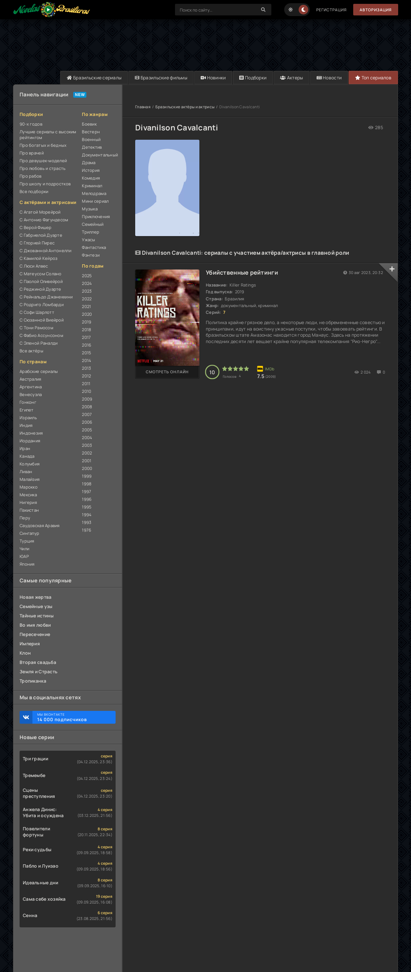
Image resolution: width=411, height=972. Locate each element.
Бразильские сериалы (94, 78)
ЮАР (24, 556)
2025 (87, 275)
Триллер (90, 232)
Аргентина (31, 387)
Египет (27, 410)
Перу (25, 518)
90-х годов (31, 124)
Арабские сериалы (39, 371)
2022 (87, 299)
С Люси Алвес (34, 266)
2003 (87, 445)
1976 (86, 530)
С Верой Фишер (36, 227)
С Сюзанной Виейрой (42, 320)
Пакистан (29, 510)
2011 (86, 383)
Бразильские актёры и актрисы (184, 107)
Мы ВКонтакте (73, 717)
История (91, 170)
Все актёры (31, 351)
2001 (86, 461)
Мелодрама (94, 193)
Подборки (253, 78)
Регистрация (331, 10)
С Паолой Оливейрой (41, 281)
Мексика (28, 495)
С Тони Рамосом (36, 328)
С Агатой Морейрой (40, 212)
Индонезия (31, 433)
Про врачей (32, 153)
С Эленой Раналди (38, 343)
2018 (86, 329)
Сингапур (29, 533)
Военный (91, 139)
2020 (87, 314)
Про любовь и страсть (43, 168)
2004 (87, 437)
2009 (87, 399)
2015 (86, 353)
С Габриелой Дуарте (41, 235)
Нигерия (28, 502)
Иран (25, 448)
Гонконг (28, 402)
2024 (87, 283)
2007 (87, 414)
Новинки (213, 78)
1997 (86, 491)
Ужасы (88, 240)
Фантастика (94, 247)
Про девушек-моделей (43, 160)
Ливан (26, 471)
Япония (27, 564)
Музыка (90, 209)
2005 (87, 430)
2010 (86, 391)
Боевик (89, 124)
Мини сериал (95, 201)
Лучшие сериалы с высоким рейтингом (48, 134)
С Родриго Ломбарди (42, 304)
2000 (87, 468)
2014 (86, 360)
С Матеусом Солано (41, 274)
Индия (26, 425)
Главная (143, 107)
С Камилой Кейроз (38, 258)
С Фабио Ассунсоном (41, 335)
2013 (86, 368)
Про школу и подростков (45, 184)
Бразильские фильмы (161, 78)
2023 (87, 291)
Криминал (92, 186)
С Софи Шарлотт (37, 312)
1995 (87, 507)
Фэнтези (91, 255)
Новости (329, 78)
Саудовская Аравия (40, 525)
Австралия (30, 379)
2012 (86, 376)
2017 (86, 337)
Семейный (92, 224)
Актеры (291, 78)
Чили (24, 549)
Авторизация (376, 10)
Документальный (99, 155)
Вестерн (91, 132)
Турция (27, 541)
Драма (88, 162)
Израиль (28, 417)
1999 (87, 476)
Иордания (30, 441)
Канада (27, 456)
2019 (86, 322)
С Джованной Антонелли (45, 250)
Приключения (96, 216)
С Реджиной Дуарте (40, 289)
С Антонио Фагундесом (44, 220)
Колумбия (29, 464)
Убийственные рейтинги (242, 272)
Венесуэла (31, 394)
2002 (87, 453)
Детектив (92, 147)
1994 (87, 514)
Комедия (91, 178)
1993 (86, 522)
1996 (87, 499)
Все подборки (34, 191)
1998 (87, 484)
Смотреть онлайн (167, 372)
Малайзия (29, 479)
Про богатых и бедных (43, 145)
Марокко (29, 487)
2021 (86, 306)
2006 (87, 422)
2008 (87, 407)
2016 (86, 345)
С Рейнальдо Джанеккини (46, 297)
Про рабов (31, 176)
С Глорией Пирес (37, 243)
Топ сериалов (373, 78)
